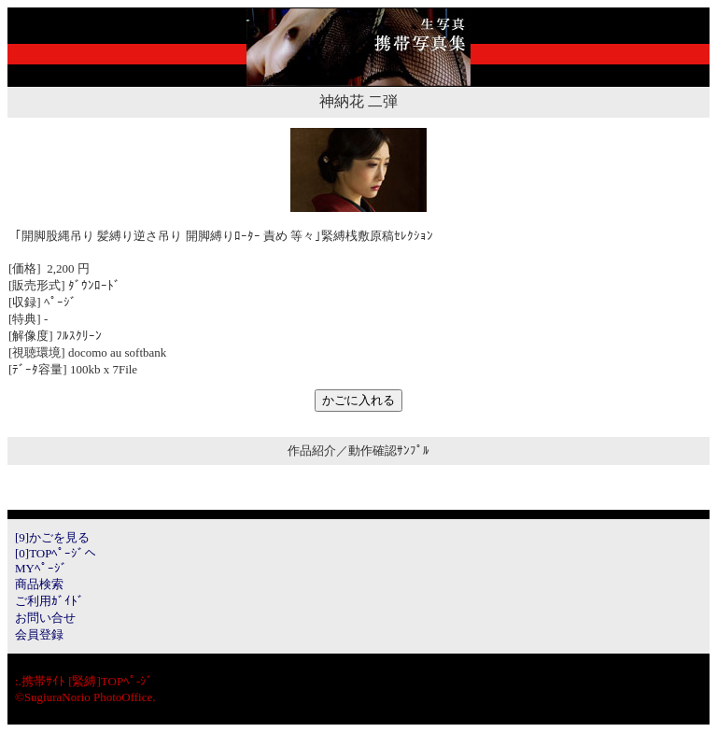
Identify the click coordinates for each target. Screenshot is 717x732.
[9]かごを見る (52, 537)
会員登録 (39, 634)
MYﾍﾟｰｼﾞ (41, 568)
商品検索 (39, 584)
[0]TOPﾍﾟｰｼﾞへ (55, 553)
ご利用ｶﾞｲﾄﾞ (49, 601)
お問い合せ (45, 618)
